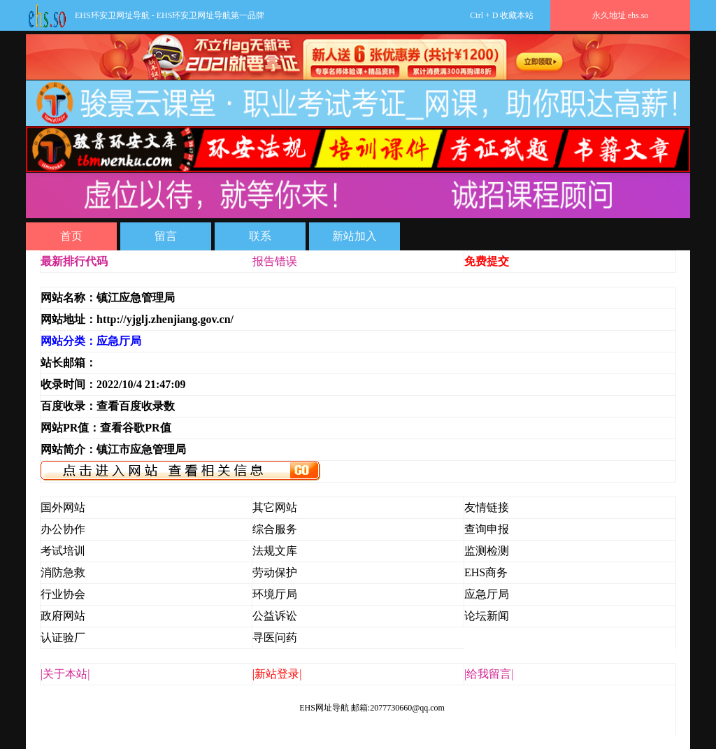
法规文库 (274, 551)
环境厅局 (274, 594)
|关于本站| (65, 674)
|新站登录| (276, 674)
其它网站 (274, 507)
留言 (166, 236)
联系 (260, 236)
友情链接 (486, 507)
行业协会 (63, 594)
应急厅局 (486, 594)
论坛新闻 (486, 616)
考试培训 (63, 551)
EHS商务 (486, 572)
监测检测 (486, 551)
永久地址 (620, 15)
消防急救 (63, 572)
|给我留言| (488, 674)
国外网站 (63, 507)
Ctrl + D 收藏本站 (400, 15)
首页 (71, 236)
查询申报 (486, 529)
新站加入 (354, 236)
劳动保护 (274, 572)
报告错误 (274, 261)
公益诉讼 (274, 616)
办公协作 (63, 529)
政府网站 (63, 616)
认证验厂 (63, 637)
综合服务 (274, 529)
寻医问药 (274, 637)
